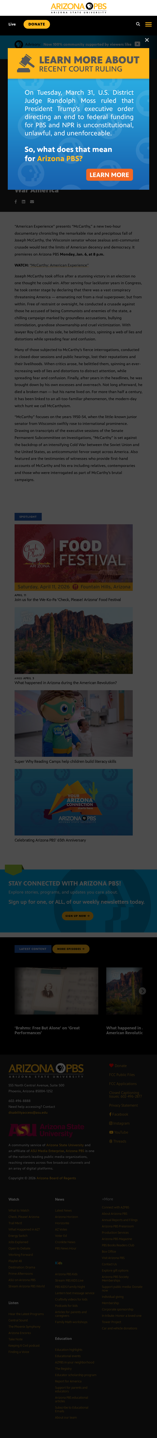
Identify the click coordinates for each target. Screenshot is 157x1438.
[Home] (79, 7)
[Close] (147, 42)
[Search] (137, 24)
